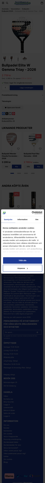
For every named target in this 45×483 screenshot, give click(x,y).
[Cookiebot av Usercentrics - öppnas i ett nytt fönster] (32, 212)
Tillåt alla (22, 260)
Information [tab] (23, 219)
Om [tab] (36, 219)
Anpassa (22, 268)
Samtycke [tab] (8, 219)
